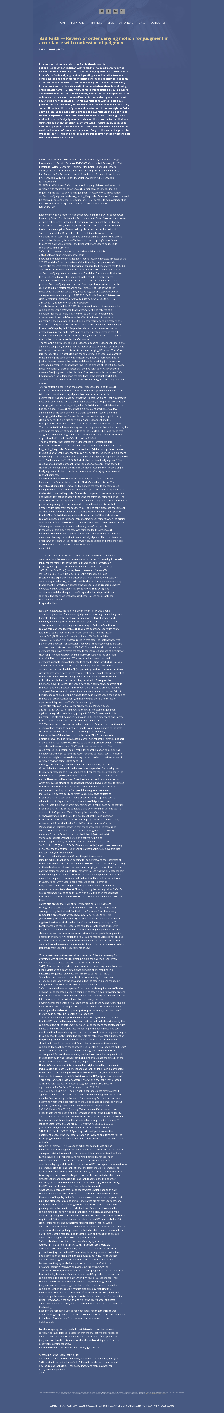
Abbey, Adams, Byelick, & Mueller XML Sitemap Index (156, 1393)
